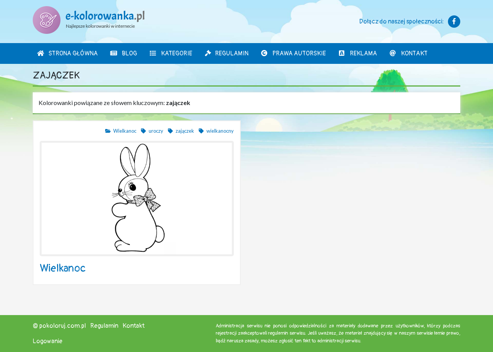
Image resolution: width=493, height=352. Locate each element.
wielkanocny (216, 131)
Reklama (357, 53)
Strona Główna (67, 53)
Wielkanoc (120, 131)
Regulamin (226, 53)
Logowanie (47, 341)
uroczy (151, 131)
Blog (123, 53)
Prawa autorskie (293, 53)
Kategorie (170, 53)
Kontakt (408, 53)
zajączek (180, 131)
